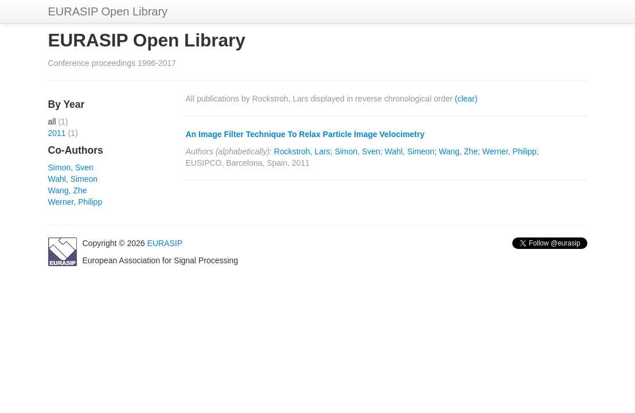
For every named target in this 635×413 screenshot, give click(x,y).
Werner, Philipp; (510, 151)
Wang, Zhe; (459, 151)
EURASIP (164, 243)
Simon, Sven (71, 167)
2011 (57, 133)
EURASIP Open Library (108, 11)
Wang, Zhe (67, 190)
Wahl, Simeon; (411, 151)
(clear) (466, 98)
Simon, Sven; (358, 151)
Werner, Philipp (75, 201)
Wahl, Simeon (73, 179)
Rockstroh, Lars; (303, 151)
